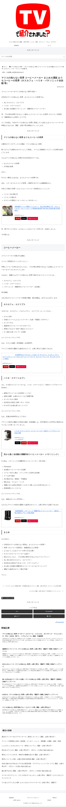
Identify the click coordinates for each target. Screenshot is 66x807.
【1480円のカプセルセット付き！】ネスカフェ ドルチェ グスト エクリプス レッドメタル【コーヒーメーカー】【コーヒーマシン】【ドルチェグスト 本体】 (31, 357)
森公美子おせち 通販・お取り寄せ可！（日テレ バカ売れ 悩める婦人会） (27, 772)
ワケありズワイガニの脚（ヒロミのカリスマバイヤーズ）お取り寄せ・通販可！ (29, 784)
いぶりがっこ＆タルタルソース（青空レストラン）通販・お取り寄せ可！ (27, 747)
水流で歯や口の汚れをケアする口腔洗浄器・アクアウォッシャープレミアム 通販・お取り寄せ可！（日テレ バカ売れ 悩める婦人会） (33, 766)
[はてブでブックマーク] (17, 617)
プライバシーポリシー (33, 799)
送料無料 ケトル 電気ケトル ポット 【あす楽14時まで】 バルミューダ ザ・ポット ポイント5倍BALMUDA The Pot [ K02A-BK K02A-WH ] (37, 208)
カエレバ (22, 215)
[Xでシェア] (17, 612)
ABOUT (55, 799)
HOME (49, 801)
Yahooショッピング (32, 218)
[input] (33, 56)
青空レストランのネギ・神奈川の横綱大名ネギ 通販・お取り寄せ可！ (26, 756)
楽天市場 (18, 218)
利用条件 (11, 799)
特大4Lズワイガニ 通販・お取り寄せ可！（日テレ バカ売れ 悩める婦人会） (28, 751)
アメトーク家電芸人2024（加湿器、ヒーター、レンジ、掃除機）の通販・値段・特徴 (31, 742)
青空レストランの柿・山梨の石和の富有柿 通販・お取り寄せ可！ (24, 760)
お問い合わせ (16, 801)
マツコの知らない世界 (8, 598)
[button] (64, 56)
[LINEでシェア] (49, 617)
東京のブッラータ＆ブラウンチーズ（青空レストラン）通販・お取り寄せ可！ (29, 738)
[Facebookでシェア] (49, 612)
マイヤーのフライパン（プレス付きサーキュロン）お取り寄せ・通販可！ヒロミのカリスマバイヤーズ (33, 778)
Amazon (24, 218)
